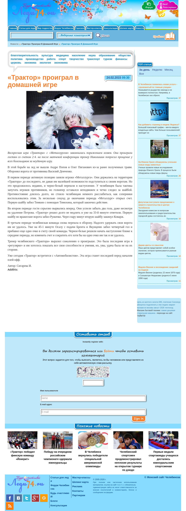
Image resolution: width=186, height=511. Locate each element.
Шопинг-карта (127, 28)
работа (51, 59)
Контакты (77, 491)
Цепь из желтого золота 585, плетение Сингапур (158, 302)
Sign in (138, 418)
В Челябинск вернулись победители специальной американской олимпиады (93, 459)
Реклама (77, 486)
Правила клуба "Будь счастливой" (165, 36)
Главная (13, 28)
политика (16, 59)
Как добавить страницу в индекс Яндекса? (158, 124)
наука (92, 55)
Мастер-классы (94, 28)
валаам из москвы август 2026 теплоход (155, 308)
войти (109, 351)
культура (47, 55)
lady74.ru (121, 485)
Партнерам (78, 495)
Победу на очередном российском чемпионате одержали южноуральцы (58, 457)
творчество (76, 59)
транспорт (93, 59)
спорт (62, 59)
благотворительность (24, 55)
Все (141, 73)
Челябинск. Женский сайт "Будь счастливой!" (33, 14)
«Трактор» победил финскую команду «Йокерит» (22, 455)
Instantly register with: (93, 342)
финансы (121, 59)
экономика (61, 62)
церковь (16, 62)
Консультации (111, 28)
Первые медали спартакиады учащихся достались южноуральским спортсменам (163, 459)
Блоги (54, 501)
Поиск (102, 35)
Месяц (169, 69)
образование (107, 55)
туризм (107, 59)
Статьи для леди (27, 28)
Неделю (157, 69)
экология (45, 62)
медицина (62, 55)
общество (124, 55)
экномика (30, 62)
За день (144, 69)
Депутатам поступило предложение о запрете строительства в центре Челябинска (156, 205)
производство (34, 59)
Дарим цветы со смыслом (150, 245)
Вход (165, 4)
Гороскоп (80, 28)
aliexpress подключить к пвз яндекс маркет (156, 305)
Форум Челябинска (63, 28)
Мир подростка (44, 28)
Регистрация (169, 7)
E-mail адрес (46, 404)
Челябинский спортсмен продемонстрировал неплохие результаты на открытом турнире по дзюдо (128, 460)
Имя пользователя (49, 391)
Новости (140, 28)
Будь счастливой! (59, 495)
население (78, 55)
